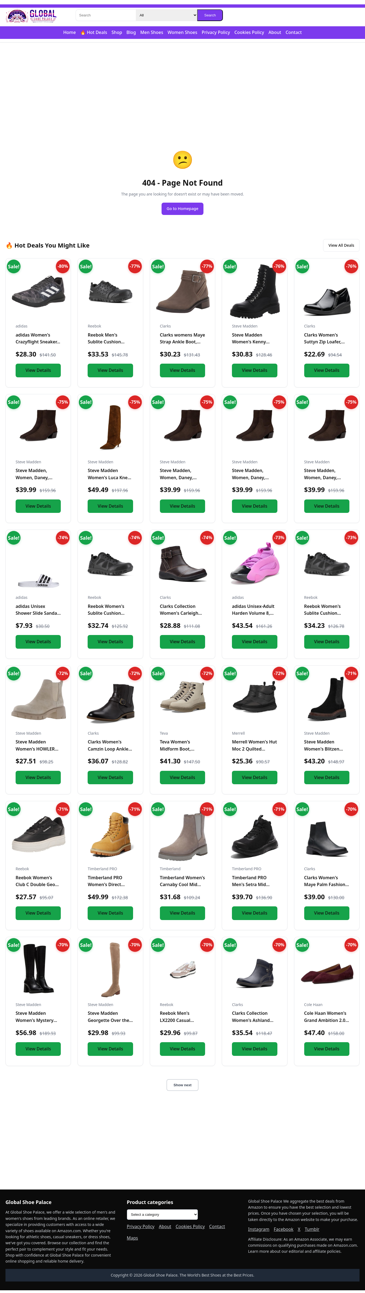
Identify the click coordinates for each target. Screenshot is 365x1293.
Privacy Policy (216, 32)
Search (210, 15)
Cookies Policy (249, 32)
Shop (116, 32)
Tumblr (312, 1232)
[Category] (166, 15)
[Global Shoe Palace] (31, 15)
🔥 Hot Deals (93, 32)
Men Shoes (151, 32)
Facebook (284, 1232)
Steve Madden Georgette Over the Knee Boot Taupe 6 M (110, 1023)
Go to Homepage (182, 209)
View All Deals (338, 247)
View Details (38, 373)
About (275, 32)
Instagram (258, 1232)
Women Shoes (182, 32)
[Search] (106, 15)
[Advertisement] (182, 85)
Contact (294, 32)
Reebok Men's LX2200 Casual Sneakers (175, 1023)
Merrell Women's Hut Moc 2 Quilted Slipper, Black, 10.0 (254, 752)
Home (69, 32)
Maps (132, 1241)
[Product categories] (162, 1217)
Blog (131, 32)
